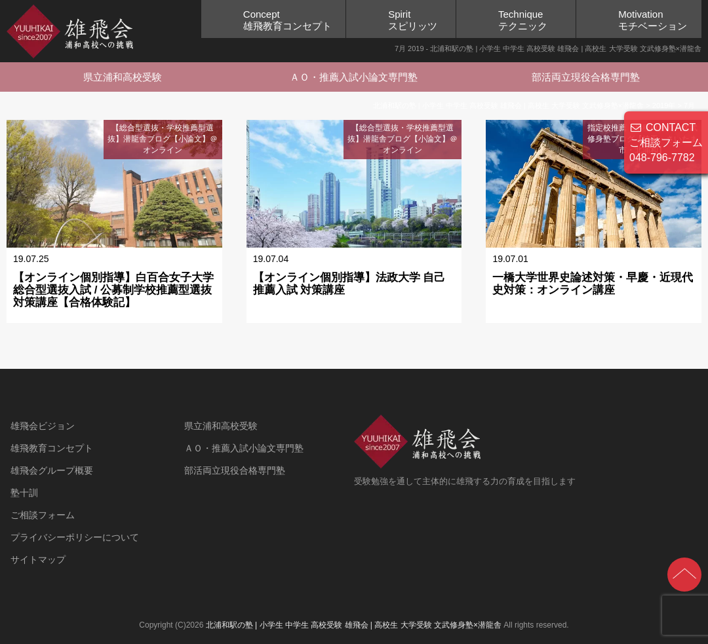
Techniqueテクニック (522, 20)
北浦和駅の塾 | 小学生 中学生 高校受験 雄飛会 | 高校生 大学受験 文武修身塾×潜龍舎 (354, 625)
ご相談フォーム (42, 515)
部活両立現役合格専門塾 (586, 77)
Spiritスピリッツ (412, 20)
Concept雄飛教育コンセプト (287, 20)
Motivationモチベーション (652, 20)
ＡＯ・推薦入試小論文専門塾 (354, 77)
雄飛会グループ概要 (51, 470)
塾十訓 (24, 492)
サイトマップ (38, 559)
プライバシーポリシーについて (74, 537)
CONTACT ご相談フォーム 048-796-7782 (666, 142)
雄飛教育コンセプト (51, 448)
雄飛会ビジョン (42, 426)
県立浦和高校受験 (122, 77)
